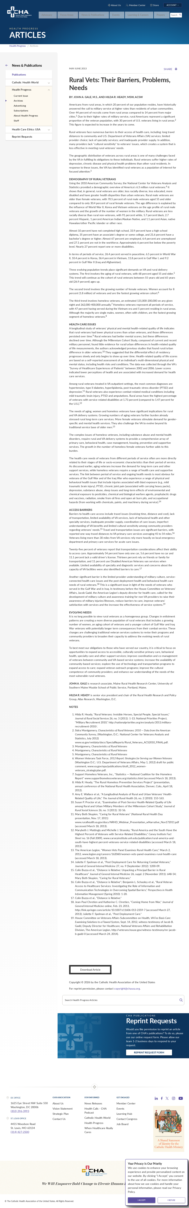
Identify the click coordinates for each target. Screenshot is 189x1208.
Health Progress (17, 45)
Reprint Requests (22, 136)
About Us (58, 1103)
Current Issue (21, 95)
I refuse (171, 1200)
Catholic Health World (25, 82)
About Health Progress (26, 115)
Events (120, 1108)
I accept (141, 1200)
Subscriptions (21, 110)
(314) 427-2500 (20, 1132)
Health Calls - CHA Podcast (95, 1110)
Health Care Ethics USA (26, 129)
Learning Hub (124, 1113)
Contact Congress (127, 1119)
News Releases (93, 1103)
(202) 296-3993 (20, 1111)
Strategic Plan (61, 1113)
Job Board (122, 1124)
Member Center (126, 1103)
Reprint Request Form (149, 1052)
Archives (18, 100)
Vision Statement (62, 1108)
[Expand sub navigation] (49, 83)
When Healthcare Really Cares (98, 1130)
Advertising (20, 105)
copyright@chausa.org (127, 988)
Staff (16, 120)
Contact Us (59, 1119)
